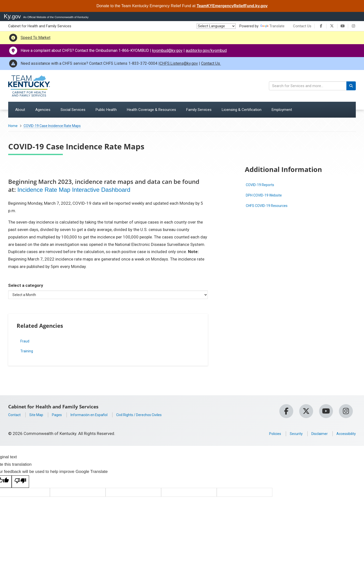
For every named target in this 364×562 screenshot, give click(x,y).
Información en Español (99, 414)
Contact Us (302, 26)
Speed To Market (35, 37)
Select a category (25, 284)
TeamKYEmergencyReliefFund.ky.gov (232, 6)
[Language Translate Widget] (216, 26)
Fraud (22, 340)
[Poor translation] (20, 481)
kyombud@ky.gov (167, 50)
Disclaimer (314, 432)
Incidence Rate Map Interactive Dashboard (78, 189)
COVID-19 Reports (263, 184)
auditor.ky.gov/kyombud (206, 50)
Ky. (12, 16)
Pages (62, 414)
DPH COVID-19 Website (268, 195)
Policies (263, 432)
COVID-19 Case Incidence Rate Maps (52, 126)
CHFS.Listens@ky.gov (179, 63)
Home (13, 126)
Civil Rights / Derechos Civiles (157, 414)
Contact (15, 414)
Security (287, 432)
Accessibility (344, 432)
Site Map (40, 414)
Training (24, 350)
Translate (272, 26)
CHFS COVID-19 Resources (271, 205)
